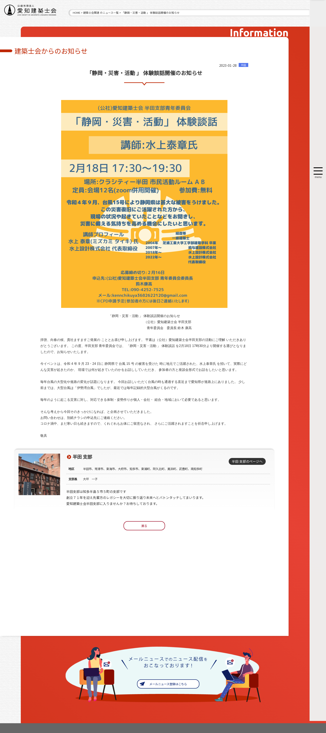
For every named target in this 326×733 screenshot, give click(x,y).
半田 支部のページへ (247, 461)
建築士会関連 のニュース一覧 (101, 13)
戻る (144, 525)
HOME (76, 13)
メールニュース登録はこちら (168, 684)
